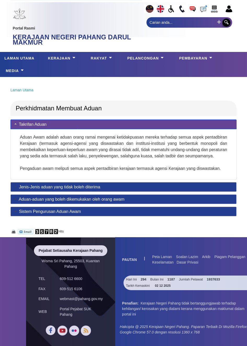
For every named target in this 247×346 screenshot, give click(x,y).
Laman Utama (21, 90)
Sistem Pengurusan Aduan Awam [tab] (47, 211)
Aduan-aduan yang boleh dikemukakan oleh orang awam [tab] (69, 199)
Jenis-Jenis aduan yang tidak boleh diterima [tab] (57, 187)
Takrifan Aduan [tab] (30, 124)
